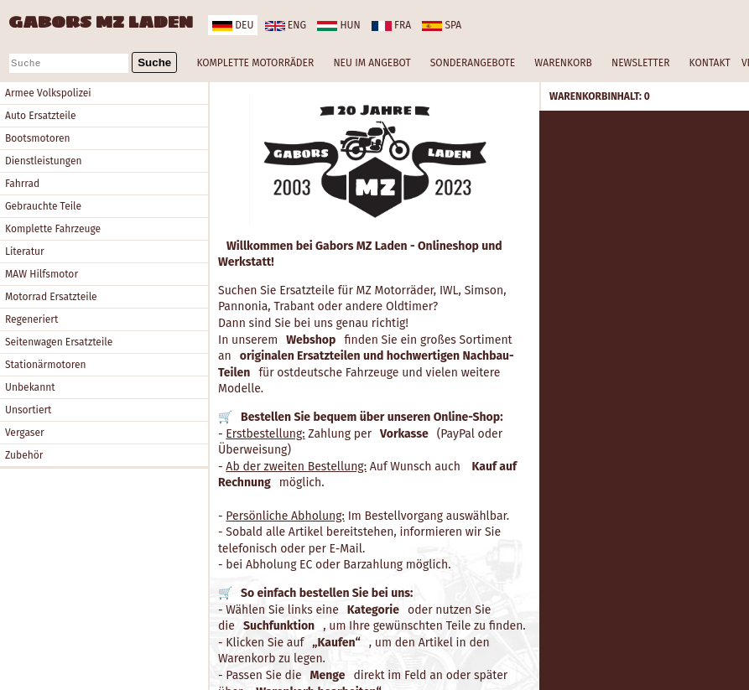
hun (338, 25)
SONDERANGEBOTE (472, 63)
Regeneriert (31, 319)
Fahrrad (22, 183)
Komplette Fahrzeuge (53, 229)
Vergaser (24, 432)
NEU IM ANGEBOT (371, 63)
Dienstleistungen (43, 161)
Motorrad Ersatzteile (51, 297)
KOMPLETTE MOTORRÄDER (255, 63)
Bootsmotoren (37, 138)
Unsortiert (28, 410)
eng (285, 25)
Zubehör (24, 455)
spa (441, 25)
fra (391, 25)
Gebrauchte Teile (43, 206)
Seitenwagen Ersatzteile (58, 342)
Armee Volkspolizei (48, 93)
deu (232, 25)
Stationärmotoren (45, 365)
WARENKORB (562, 63)
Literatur (24, 251)
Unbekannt (30, 387)
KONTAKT (710, 63)
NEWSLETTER (640, 63)
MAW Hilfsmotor (41, 274)
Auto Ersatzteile (40, 116)
